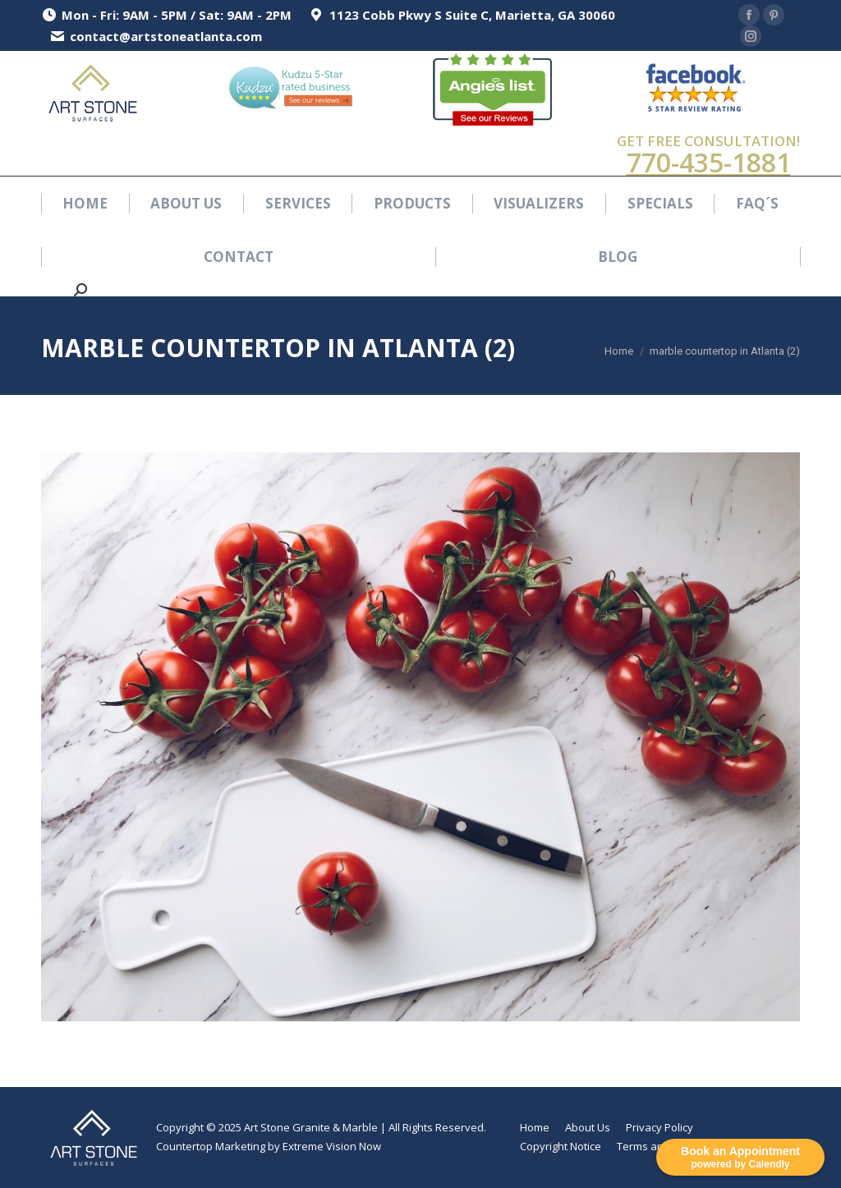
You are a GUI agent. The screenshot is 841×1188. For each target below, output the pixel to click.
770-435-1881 (709, 162)
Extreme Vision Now (332, 1146)
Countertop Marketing (210, 1146)
